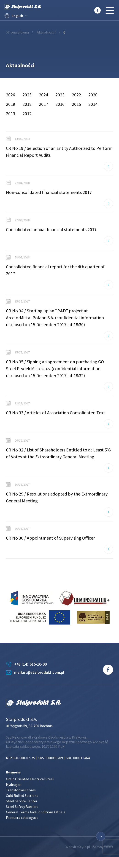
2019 (10, 104)
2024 (43, 95)
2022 (76, 95)
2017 (43, 104)
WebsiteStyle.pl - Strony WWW (89, 846)
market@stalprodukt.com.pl (39, 672)
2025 (27, 95)
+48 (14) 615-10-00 (30, 664)
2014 (92, 104)
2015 (76, 104)
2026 (10, 95)
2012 (27, 113)
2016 (60, 104)
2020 (92, 95)
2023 (60, 95)
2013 (10, 113)
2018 (27, 104)
